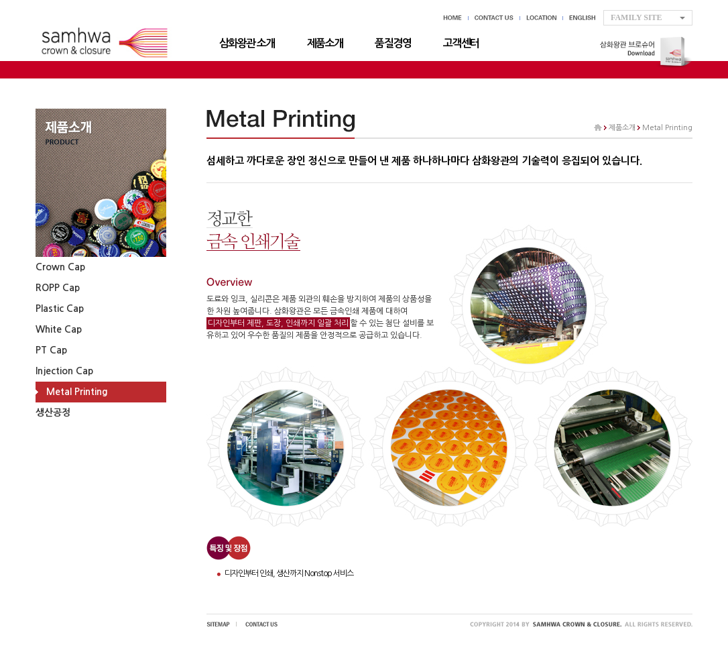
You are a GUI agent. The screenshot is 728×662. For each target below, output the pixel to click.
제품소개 (325, 43)
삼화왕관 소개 (247, 43)
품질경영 (393, 43)
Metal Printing (77, 391)
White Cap (59, 329)
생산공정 (53, 412)
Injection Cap (64, 371)
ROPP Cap (58, 287)
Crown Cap (60, 267)
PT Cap (51, 350)
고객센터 (461, 43)
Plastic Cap (60, 308)
